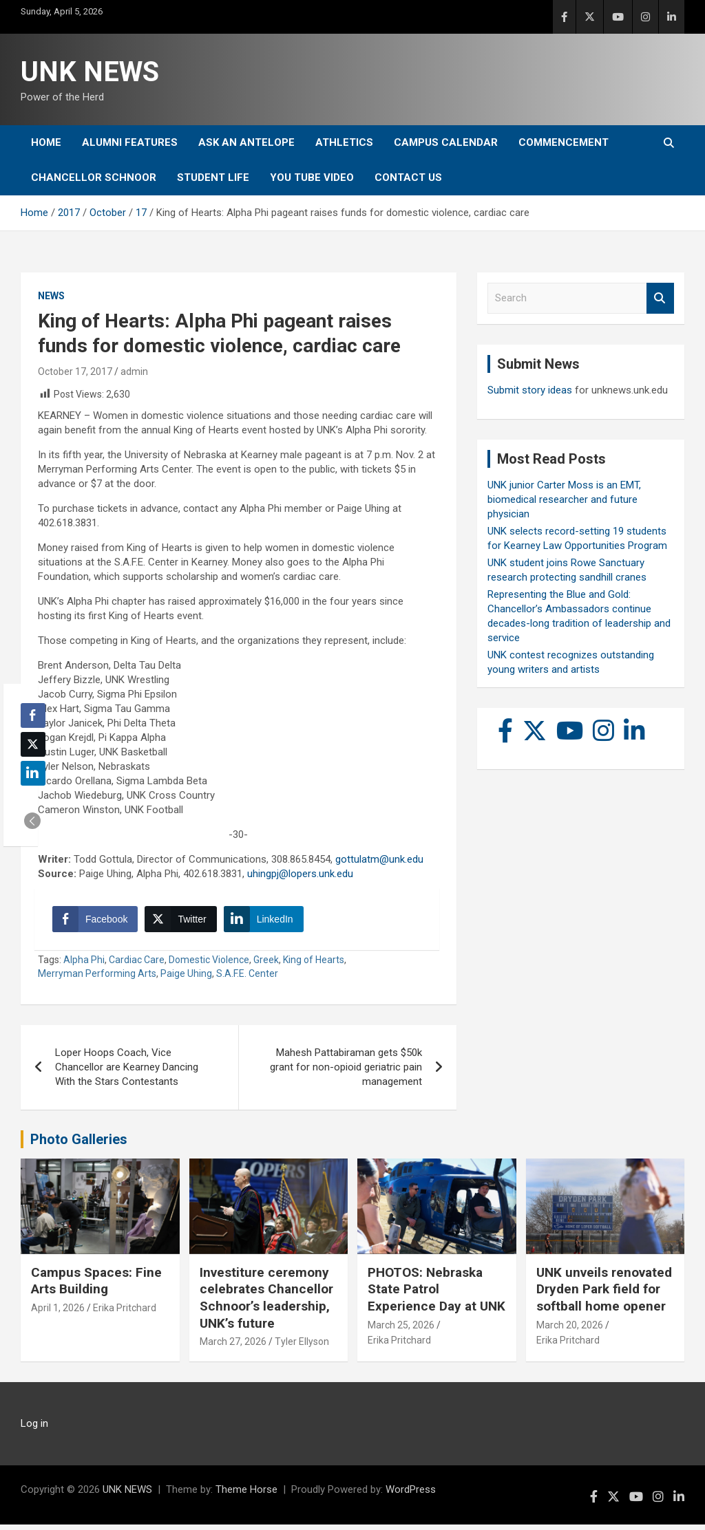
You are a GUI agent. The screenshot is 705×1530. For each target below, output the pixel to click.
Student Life (213, 177)
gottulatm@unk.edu (379, 859)
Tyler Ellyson (302, 1347)
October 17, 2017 (75, 371)
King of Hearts (313, 965)
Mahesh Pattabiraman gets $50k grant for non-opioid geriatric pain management (346, 1072)
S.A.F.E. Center (247, 978)
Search (660, 298)
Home (46, 142)
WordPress (411, 1495)
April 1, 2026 (58, 1313)
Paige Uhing (186, 978)
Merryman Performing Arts (97, 978)
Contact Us (408, 177)
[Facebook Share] (97, 922)
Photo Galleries (78, 1144)
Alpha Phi (84, 965)
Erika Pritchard (124, 1313)
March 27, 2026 (233, 1347)
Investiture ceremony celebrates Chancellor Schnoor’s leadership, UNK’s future (266, 1303)
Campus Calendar (446, 142)
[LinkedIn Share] (266, 922)
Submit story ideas (529, 390)
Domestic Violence (209, 965)
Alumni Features (130, 142)
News (51, 295)
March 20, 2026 (569, 1330)
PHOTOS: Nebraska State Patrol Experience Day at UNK (436, 1294)
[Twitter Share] (183, 922)
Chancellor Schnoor (93, 177)
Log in (34, 1429)
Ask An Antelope (246, 142)
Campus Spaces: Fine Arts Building (96, 1286)
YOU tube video (312, 177)
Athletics (344, 142)
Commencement (563, 142)
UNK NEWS (90, 72)
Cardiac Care (137, 965)
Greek (266, 965)
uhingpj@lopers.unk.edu (300, 874)
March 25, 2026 (401, 1330)
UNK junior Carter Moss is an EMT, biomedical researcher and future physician (564, 499)
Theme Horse (246, 1495)
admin (134, 371)
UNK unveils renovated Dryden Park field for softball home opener (604, 1294)
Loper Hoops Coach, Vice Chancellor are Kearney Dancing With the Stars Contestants (126, 1072)
